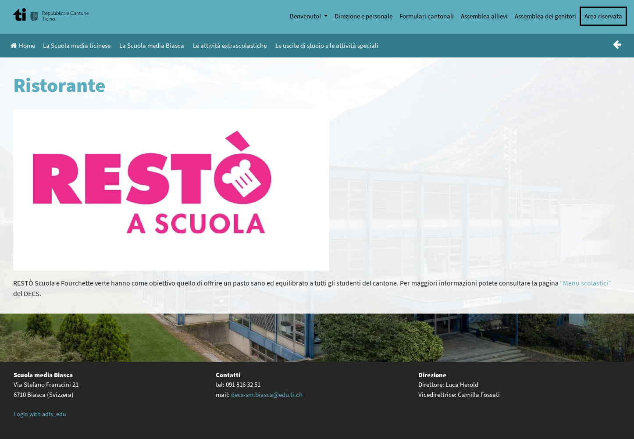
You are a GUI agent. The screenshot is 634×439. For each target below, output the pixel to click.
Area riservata (603, 16)
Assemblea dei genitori (545, 16)
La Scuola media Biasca (151, 45)
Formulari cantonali (426, 16)
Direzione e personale (363, 16)
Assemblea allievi (484, 16)
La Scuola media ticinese (76, 45)
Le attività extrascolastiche (230, 45)
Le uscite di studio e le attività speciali (326, 45)
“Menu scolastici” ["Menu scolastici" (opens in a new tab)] (585, 282)
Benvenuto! (306, 16)
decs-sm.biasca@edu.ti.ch (267, 394)
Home (23, 45)
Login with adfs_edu (40, 414)
